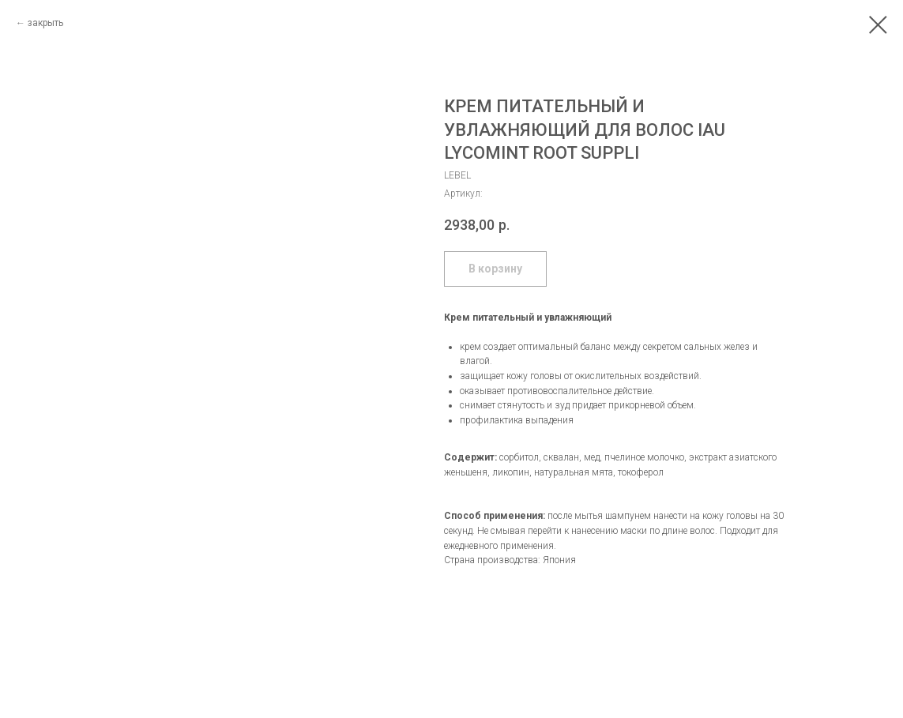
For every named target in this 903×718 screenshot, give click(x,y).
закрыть (45, 22)
